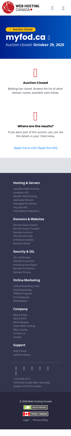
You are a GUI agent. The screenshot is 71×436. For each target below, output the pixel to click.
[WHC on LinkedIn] (33, 369)
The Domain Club (23, 236)
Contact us (19, 333)
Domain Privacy (22, 272)
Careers (17, 337)
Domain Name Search (25, 225)
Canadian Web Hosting (26, 188)
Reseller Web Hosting (25, 196)
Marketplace (20, 300)
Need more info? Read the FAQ (35, 148)
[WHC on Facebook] (17, 369)
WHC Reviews (21, 322)
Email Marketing (22, 289)
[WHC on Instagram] (41, 369)
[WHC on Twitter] (25, 369)
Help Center (20, 351)
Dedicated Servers (23, 200)
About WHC (20, 318)
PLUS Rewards (21, 297)
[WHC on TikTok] (16, 374)
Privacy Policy (40, 420)
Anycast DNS (20, 207)
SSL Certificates (21, 257)
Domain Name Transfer (26, 228)
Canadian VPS (21, 192)
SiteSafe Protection (24, 261)
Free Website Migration (26, 211)
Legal (26, 420)
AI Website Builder (23, 239)
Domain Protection (24, 268)
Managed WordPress (25, 203)
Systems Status (21, 354)
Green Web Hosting (24, 326)
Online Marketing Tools (26, 286)
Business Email (21, 243)
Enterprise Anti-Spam (25, 264)
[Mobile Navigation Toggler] (63, 8)
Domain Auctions (23, 232)
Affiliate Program (22, 293)
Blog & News (20, 315)
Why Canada (20, 329)
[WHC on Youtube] (48, 369)
